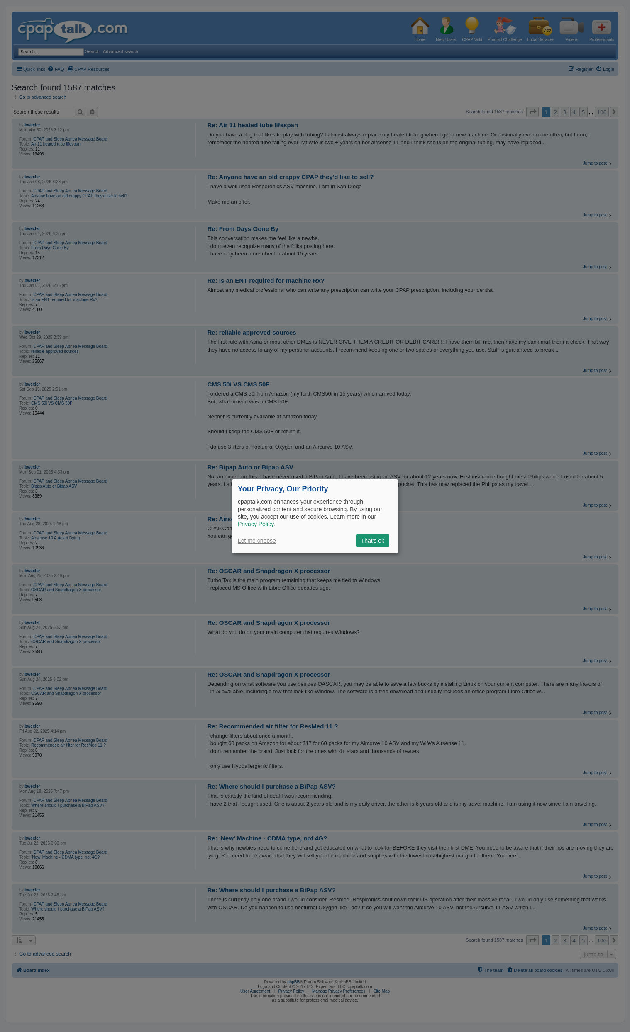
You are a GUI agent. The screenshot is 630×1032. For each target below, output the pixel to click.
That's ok (372, 540)
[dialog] (315, 516)
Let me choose (257, 540)
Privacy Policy (256, 524)
